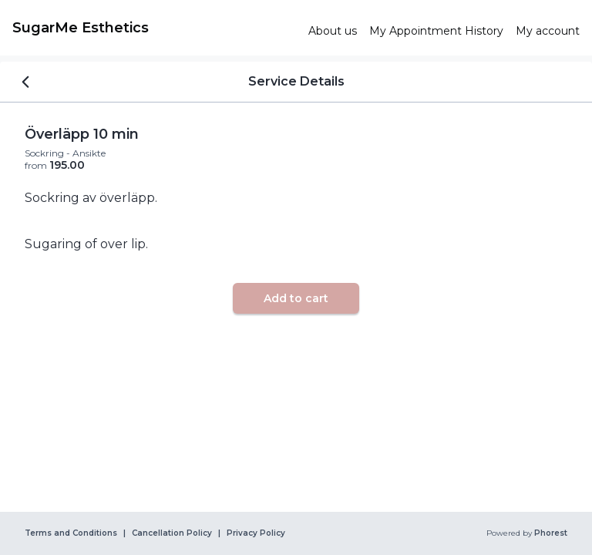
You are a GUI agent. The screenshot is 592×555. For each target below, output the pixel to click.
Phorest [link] (549, 533)
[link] (154, 28)
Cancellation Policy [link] (172, 533)
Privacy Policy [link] (256, 533)
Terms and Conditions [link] (71, 533)
